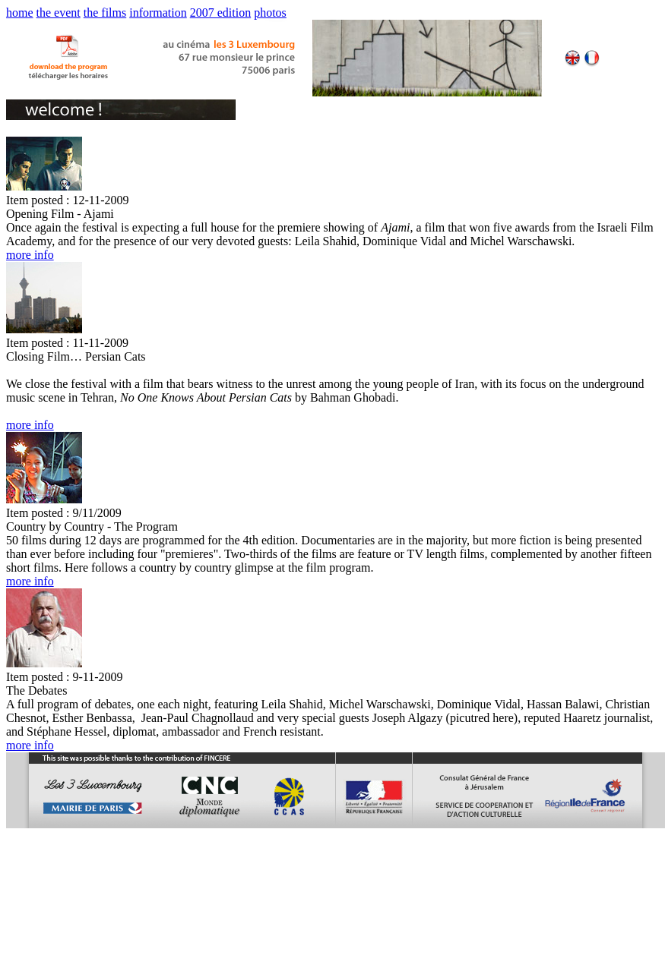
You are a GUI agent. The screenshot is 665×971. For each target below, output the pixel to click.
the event (58, 12)
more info (30, 254)
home (19, 12)
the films (105, 12)
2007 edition (220, 12)
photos (270, 12)
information (158, 12)
